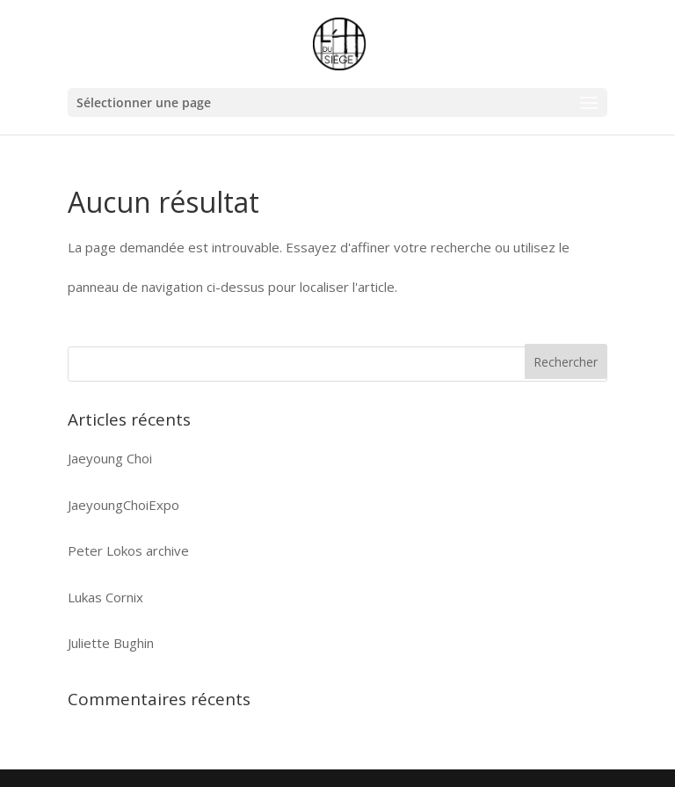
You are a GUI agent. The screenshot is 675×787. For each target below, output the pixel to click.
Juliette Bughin (111, 643)
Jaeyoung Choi (110, 458)
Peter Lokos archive (128, 550)
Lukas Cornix (105, 597)
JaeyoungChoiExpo (123, 505)
